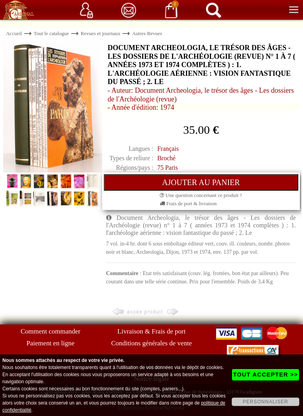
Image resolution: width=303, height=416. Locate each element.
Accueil (14, 33)
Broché (166, 158)
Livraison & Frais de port (152, 331)
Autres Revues (147, 33)
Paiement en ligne (50, 343)
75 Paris (167, 167)
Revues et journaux (100, 33)
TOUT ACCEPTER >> (265, 374)
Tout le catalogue (51, 33)
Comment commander (50, 331)
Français (168, 148)
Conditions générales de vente (151, 343)
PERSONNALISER (265, 402)
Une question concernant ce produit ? (201, 195)
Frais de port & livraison (188, 203)
